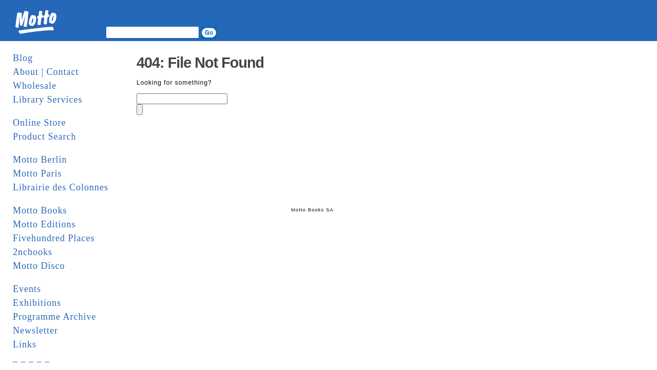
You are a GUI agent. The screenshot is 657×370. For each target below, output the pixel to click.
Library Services (47, 99)
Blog (23, 58)
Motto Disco (39, 266)
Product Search (44, 136)
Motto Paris (37, 173)
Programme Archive (54, 316)
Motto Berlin (40, 159)
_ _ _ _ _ (31, 358)
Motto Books (40, 210)
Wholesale (34, 86)
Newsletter (35, 330)
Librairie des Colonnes (60, 187)
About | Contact (46, 72)
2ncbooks (32, 252)
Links (24, 344)
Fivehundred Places (53, 238)
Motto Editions (44, 224)
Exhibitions (37, 303)
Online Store (39, 123)
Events (27, 289)
